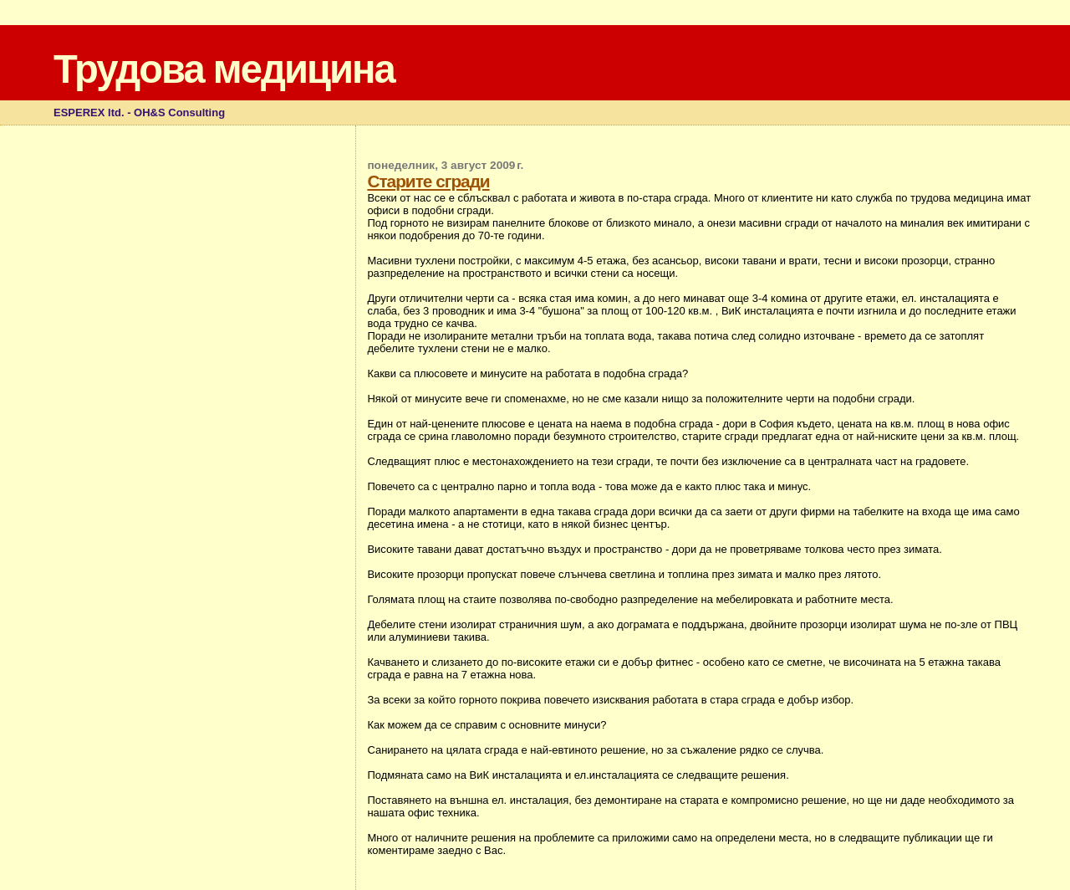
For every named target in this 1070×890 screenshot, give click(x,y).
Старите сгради (428, 181)
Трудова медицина (224, 69)
